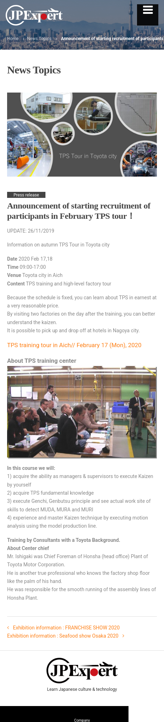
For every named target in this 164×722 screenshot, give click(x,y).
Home (12, 38)
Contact (146, 712)
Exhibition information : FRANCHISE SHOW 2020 (66, 628)
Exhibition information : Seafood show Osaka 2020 (63, 636)
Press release (26, 195)
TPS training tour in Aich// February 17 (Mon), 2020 (74, 345)
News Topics (39, 38)
